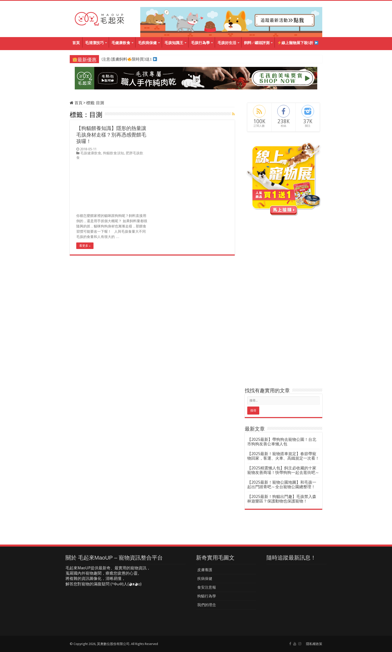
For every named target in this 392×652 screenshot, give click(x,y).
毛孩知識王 (173, 43)
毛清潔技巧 (94, 43)
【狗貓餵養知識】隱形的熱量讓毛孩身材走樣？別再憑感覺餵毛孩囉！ (111, 134)
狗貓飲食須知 (113, 153)
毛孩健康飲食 (90, 153)
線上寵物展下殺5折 (298, 43)
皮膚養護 (204, 570)
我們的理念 (206, 605)
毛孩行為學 (200, 43)
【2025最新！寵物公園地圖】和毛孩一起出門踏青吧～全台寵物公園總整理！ (281, 484)
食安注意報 (206, 587)
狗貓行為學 (206, 596)
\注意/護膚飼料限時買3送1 (126, 59)
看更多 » (84, 245)
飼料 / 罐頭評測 (257, 43)
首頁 (76, 43)
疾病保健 (204, 578)
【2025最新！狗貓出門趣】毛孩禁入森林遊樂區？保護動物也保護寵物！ (281, 498)
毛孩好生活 (227, 43)
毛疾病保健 (147, 43)
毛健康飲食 (121, 43)
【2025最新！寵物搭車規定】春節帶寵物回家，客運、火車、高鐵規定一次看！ (283, 456)
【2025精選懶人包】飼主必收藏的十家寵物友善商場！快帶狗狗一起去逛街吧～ (283, 470)
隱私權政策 (314, 644)
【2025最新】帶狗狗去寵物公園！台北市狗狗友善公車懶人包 (281, 441)
